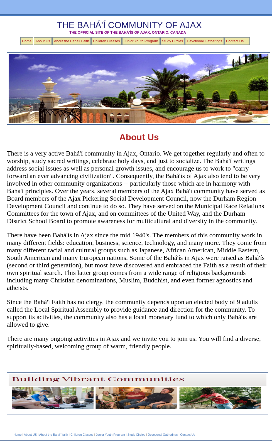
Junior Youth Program (141, 41)
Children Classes (106, 41)
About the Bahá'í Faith (71, 41)
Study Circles (172, 41)
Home (26, 41)
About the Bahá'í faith (53, 434)
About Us (42, 41)
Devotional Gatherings (204, 41)
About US (30, 434)
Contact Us (235, 41)
